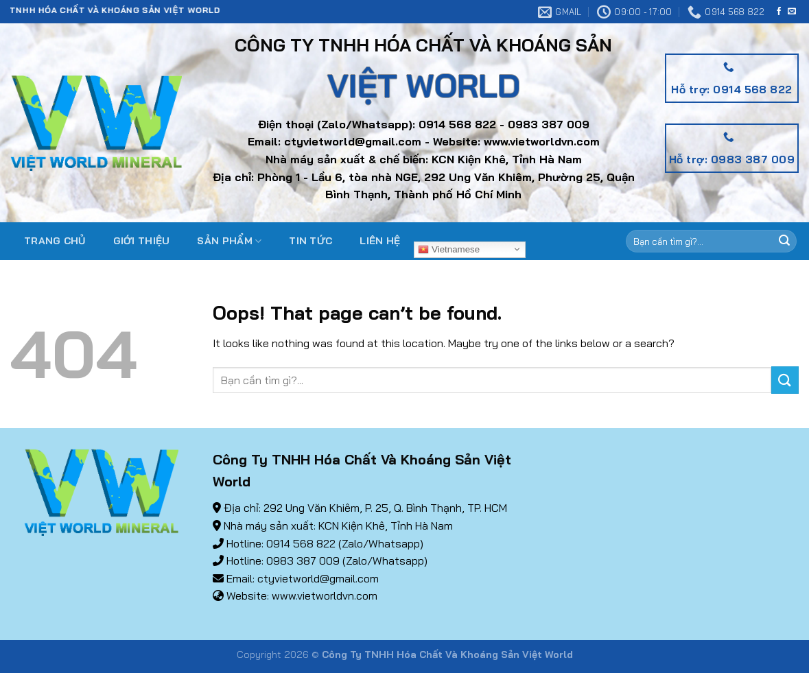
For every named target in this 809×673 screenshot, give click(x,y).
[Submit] (784, 241)
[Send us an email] (792, 11)
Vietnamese (449, 249)
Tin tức (310, 241)
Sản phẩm (229, 241)
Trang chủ (55, 241)
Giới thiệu (141, 241)
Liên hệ (380, 241)
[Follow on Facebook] (779, 11)
